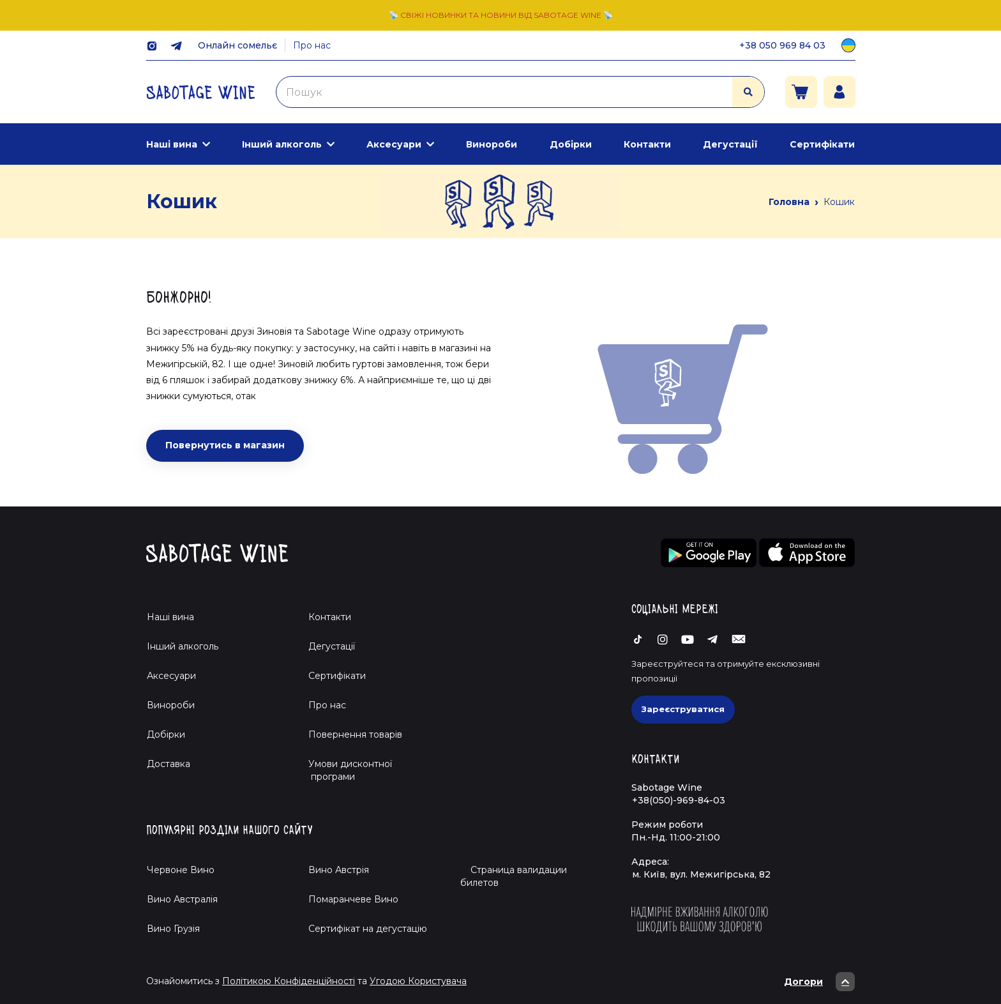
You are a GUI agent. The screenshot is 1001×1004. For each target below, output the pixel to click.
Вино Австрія (338, 870)
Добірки (571, 144)
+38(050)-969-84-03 (678, 800)
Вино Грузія (173, 928)
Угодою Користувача (418, 981)
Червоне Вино (180, 870)
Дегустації (730, 144)
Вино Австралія (182, 899)
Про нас (312, 45)
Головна (789, 202)
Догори (819, 981)
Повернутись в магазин (225, 445)
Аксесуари (393, 144)
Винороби (491, 144)
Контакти (647, 144)
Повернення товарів (355, 734)
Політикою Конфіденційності (288, 981)
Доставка (168, 764)
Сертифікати (822, 144)
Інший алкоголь (282, 144)
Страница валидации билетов (513, 876)
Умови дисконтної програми (345, 770)
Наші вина (171, 144)
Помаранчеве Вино (353, 899)
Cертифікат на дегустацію (367, 928)
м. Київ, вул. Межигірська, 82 (701, 874)
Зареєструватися (683, 709)
